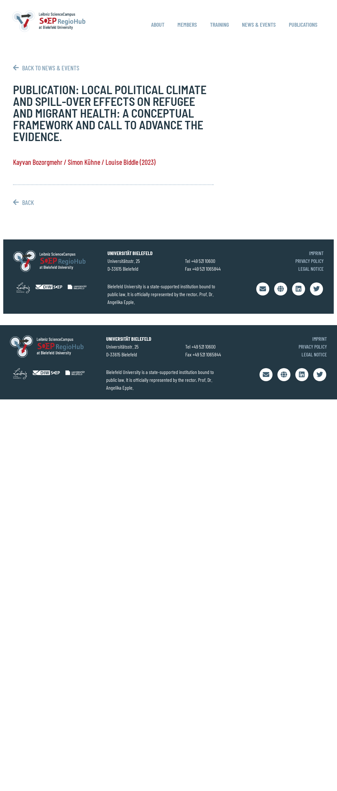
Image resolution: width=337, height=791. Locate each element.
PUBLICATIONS (303, 24)
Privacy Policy (309, 261)
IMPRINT (316, 253)
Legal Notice (311, 269)
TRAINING (219, 24)
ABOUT (157, 24)
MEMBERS (187, 24)
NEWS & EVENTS (259, 24)
